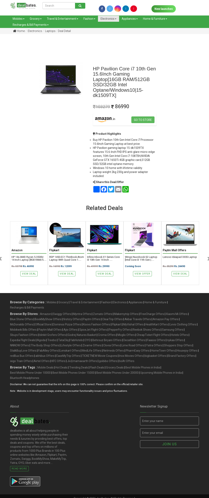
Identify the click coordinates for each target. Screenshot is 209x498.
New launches (163, 8)
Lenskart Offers (70, 350)
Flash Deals (97, 367)
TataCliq (63, 340)
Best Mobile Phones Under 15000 (74, 372)
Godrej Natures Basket (82, 334)
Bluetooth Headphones (24, 378)
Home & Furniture (155, 18)
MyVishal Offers (133, 324)
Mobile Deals (45, 367)
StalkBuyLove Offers (23, 350)
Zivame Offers (92, 345)
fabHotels (76, 340)
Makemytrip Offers (126, 314)
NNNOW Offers (19, 345)
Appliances (130, 18)
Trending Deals (78, 367)
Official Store (43, 324)
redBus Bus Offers (22, 355)
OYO (88, 340)
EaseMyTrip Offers (68, 355)
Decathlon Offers (134, 340)
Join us (169, 444)
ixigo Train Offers (21, 361)
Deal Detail (64, 31)
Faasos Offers (156, 340)
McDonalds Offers (21, 324)
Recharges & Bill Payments (31, 24)
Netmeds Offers (113, 350)
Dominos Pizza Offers (67, 324)
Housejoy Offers (187, 350)
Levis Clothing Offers (183, 324)
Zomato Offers (102, 314)
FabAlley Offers (48, 350)
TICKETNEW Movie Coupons (99, 355)
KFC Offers (58, 361)
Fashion (89, 18)
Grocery (36, 18)
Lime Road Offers (133, 345)
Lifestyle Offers (71, 345)
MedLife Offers (91, 350)
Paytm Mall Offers (50, 329)
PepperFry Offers (120, 329)
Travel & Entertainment (62, 18)
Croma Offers (107, 334)
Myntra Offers (82, 314)
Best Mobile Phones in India (142, 367)
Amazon (45, 314)
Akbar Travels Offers (138, 319)
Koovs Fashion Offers (96, 324)
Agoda (41, 340)
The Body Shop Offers (45, 345)
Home (19, 31)
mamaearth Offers (85, 361)
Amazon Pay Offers (165, 319)
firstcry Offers (72, 319)
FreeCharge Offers (152, 314)
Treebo (51, 340)
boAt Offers (126, 361)
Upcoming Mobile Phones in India (161, 372)
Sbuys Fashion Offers (23, 334)
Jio (69, 361)
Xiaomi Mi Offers (176, 314)
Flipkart (116, 324)
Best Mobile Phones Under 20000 (117, 372)
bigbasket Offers (155, 355)
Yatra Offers (154, 345)
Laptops (50, 31)
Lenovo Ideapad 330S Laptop (180, 257)
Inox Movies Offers (131, 355)
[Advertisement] (14, 100)
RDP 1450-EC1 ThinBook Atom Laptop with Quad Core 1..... (66, 258)
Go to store (143, 119)
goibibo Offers (108, 361)
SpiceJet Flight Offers (93, 329)
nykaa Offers (175, 340)
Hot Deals (61, 367)
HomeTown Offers (163, 350)
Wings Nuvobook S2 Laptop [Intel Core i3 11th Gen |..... (141, 258)
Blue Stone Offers (21, 319)
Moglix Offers (126, 334)
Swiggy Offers (62, 314)
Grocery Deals (115, 367)
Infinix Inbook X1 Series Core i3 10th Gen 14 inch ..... (103, 258)
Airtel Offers (42, 361)
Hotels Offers (179, 334)
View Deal (29, 273)
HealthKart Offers (156, 324)
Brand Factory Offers (181, 355)
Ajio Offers (70, 329)
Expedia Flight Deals (22, 340)
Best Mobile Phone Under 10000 (30, 372)
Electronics (108, 18)
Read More (19, 468)
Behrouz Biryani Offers (106, 340)
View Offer (142, 273)
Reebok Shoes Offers (146, 329)
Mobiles (19, 18)
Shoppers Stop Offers (178, 345)
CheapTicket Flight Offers (153, 334)
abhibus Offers (45, 355)
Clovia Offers (111, 345)
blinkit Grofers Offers (52, 334)
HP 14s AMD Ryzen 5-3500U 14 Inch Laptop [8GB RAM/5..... (28, 258)
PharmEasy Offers (137, 350)
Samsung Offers (172, 329)
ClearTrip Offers (112, 319)
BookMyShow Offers (48, 319)
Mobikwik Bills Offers (23, 329)
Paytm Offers (91, 319)
